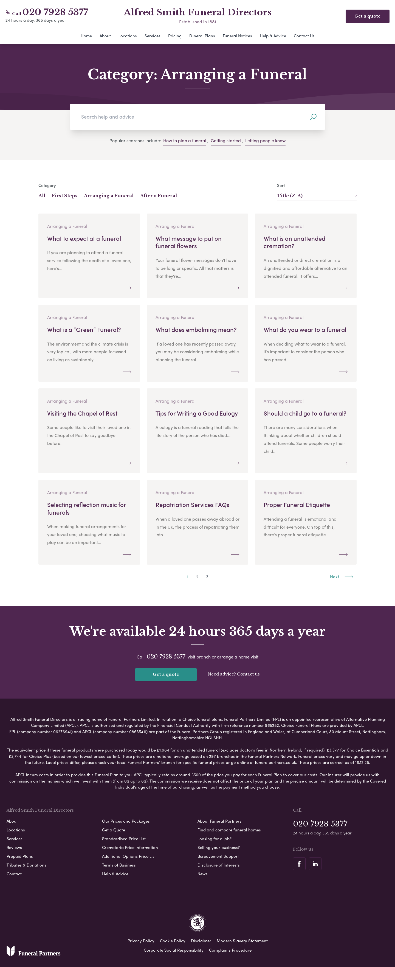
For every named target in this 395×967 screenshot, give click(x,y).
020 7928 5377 (55, 12)
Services (152, 36)
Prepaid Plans (20, 856)
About (105, 36)
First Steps (64, 195)
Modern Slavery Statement (242, 941)
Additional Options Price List (129, 856)
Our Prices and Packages (126, 821)
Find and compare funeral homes (229, 830)
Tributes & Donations (26, 865)
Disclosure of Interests (219, 865)
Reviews (14, 847)
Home (86, 36)
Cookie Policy (172, 941)
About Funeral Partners (219, 821)
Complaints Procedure (230, 950)
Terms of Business (119, 865)
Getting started (226, 140)
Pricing (175, 36)
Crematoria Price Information (130, 847)
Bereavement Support (218, 856)
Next (341, 576)
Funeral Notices (237, 36)
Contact (14, 874)
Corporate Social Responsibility (174, 950)
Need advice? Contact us (234, 674)
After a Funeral (158, 195)
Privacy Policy (141, 941)
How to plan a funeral (184, 140)
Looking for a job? (215, 839)
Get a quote (166, 674)
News (203, 874)
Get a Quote (113, 830)
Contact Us (304, 36)
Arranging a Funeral (109, 195)
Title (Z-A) (317, 195)
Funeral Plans (202, 36)
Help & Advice (273, 36)
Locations (128, 36)
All (41, 195)
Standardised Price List (124, 839)
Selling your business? (219, 847)
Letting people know (265, 140)
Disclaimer (201, 941)
